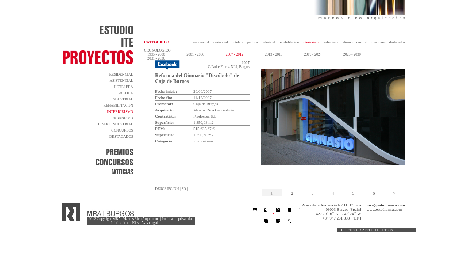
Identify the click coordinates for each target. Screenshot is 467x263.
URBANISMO (122, 118)
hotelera (237, 42)
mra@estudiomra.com (386, 205)
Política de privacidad (177, 219)
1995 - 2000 (156, 54)
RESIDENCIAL (121, 74)
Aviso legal (149, 223)
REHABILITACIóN (118, 105)
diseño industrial (355, 42)
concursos (378, 42)
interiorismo (311, 42)
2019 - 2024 (312, 54)
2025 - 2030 (352, 54)
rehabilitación (289, 42)
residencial (201, 42)
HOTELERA (123, 87)
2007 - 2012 (234, 54)
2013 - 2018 (273, 54)
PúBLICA (125, 93)
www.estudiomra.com (384, 209)
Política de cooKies (125, 223)
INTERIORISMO (120, 112)
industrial (268, 42)
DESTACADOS (121, 136)
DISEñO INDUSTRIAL (115, 124)
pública (252, 42)
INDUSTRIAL (122, 99)
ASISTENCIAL (121, 81)
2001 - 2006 (195, 54)
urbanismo (331, 42)
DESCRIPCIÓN (167, 189)
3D (184, 189)
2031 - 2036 (156, 58)
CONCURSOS (122, 130)
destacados (397, 42)
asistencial (220, 42)
